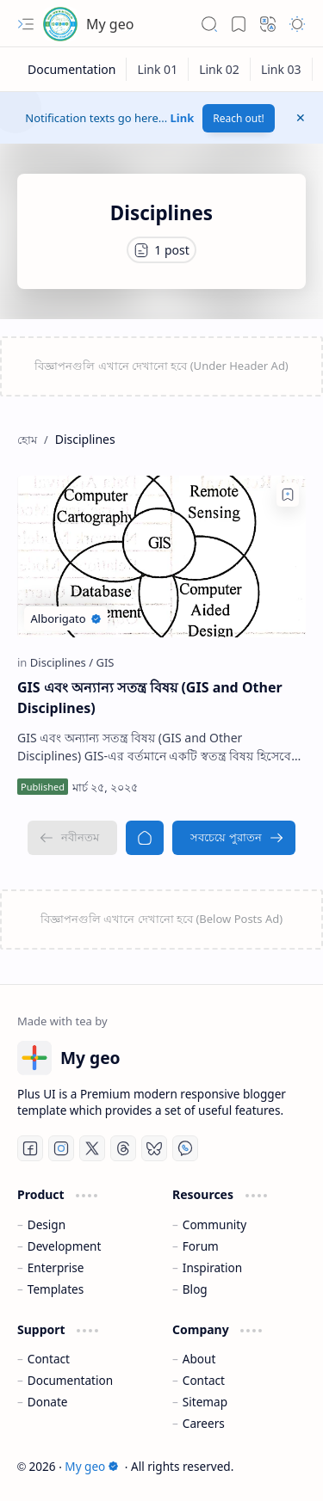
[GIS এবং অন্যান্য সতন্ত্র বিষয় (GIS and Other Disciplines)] (161, 556)
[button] (26, 24)
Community (214, 1224)
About (199, 1358)
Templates (56, 1289)
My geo (110, 24)
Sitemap (205, 1401)
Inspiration (212, 1267)
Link (183, 118)
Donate (48, 1401)
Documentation (70, 1380)
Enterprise (56, 1267)
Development (65, 1246)
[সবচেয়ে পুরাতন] (233, 838)
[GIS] (105, 662)
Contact (49, 1358)
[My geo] (60, 24)
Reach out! (238, 118)
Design (46, 1224)
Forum (201, 1246)
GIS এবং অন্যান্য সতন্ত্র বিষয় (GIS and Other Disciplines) (150, 697)
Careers (204, 1423)
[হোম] (145, 838)
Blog (195, 1289)
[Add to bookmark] (287, 495)
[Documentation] (72, 69)
